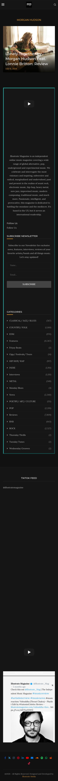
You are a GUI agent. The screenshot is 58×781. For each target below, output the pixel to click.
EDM (30, 334)
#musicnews (37, 698)
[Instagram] (14, 757)
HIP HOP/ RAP (30, 361)
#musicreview (40, 693)
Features (30, 341)
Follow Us (12, 227)
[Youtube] (27, 757)
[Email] (32, 757)
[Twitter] (9, 757)
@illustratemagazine (13, 487)
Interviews (30, 374)
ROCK (30, 428)
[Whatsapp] (46, 757)
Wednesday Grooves (30, 448)
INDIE (30, 367)
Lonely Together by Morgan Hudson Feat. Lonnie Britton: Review (26, 59)
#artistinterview (20, 698)
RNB (30, 421)
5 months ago (19, 686)
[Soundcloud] (37, 757)
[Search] (54, 4)
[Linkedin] (23, 757)
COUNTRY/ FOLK (30, 327)
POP (30, 408)
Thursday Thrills (30, 435)
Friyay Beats (30, 347)
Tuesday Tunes (30, 442)
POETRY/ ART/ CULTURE (30, 401)
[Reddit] (50, 757)
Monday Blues (30, 388)
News (30, 394)
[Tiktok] (29, 763)
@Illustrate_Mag (41, 683)
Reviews (30, 415)
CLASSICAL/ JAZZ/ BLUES (30, 320)
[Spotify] (42, 757)
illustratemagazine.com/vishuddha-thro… (30, 707)
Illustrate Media (29, 776)
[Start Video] (29, 103)
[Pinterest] (18, 757)
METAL (30, 381)
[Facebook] (5, 757)
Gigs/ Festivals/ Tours (30, 354)
